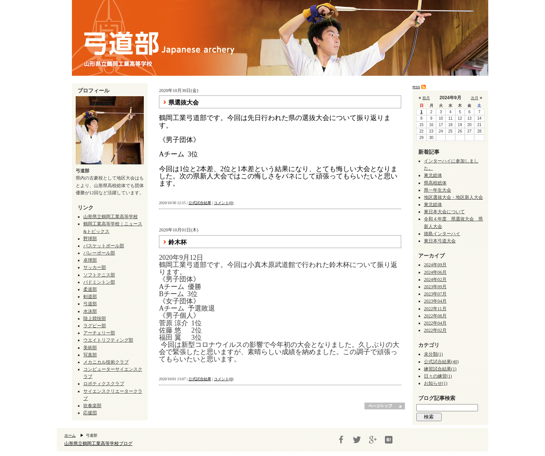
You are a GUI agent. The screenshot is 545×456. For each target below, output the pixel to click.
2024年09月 (435, 264)
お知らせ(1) (435, 383)
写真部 (90, 355)
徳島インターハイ (442, 233)
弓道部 (90, 303)
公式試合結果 (199, 203)
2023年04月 (435, 301)
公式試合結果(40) (441, 361)
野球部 (90, 238)
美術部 (90, 347)
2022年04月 (435, 323)
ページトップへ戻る (384, 406)
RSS (416, 87)
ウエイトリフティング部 (108, 340)
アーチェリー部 (99, 333)
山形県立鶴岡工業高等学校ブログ (98, 443)
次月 (474, 98)
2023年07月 (435, 294)
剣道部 (90, 296)
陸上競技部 (94, 318)
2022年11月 (435, 308)
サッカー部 (94, 267)
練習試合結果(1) (440, 369)
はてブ (389, 440)
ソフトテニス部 (99, 275)
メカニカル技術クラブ (106, 362)
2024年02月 (435, 279)
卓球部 (90, 260)
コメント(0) (224, 203)
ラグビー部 (94, 325)
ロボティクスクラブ (103, 383)
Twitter (357, 440)
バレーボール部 (99, 253)
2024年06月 (435, 272)
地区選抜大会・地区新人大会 (453, 197)
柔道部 (90, 289)
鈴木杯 (177, 242)
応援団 (90, 412)
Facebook (341, 440)
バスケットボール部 (103, 245)
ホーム (70, 435)
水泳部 (90, 311)
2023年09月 (435, 286)
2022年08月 (435, 316)
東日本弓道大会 (440, 241)
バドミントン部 (99, 282)
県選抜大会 (183, 102)
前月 (426, 98)
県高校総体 (435, 183)
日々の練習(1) (438, 376)
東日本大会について (444, 211)
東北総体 (433, 175)
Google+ (373, 440)
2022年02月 (435, 330)
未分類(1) (433, 354)
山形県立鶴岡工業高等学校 (110, 216)
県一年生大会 (437, 190)
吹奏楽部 (92, 405)
